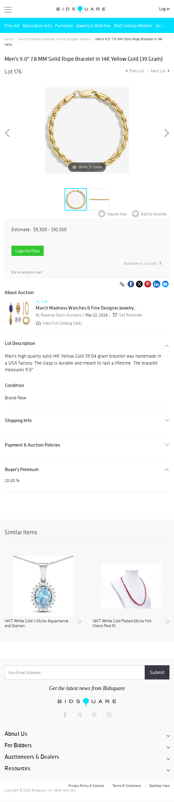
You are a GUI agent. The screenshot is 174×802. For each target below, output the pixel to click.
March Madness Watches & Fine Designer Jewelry (54, 39)
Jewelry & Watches (93, 25)
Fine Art (12, 25)
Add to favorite (153, 214)
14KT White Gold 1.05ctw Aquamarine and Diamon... (36, 624)
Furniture (64, 25)
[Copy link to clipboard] (122, 284)
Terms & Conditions (126, 786)
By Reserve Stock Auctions (58, 315)
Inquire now (117, 214)
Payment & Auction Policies (32, 445)
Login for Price (27, 251)
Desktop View (159, 786)
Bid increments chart (26, 272)
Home (9, 39)
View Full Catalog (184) (58, 323)
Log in (164, 9)
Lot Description (20, 343)
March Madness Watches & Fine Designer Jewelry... (86, 308)
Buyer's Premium (22, 469)
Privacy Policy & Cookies (86, 786)
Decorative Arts (37, 25)
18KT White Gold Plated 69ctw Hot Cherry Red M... (122, 624)
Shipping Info (18, 420)
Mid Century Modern (133, 25)
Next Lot (160, 71)
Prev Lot (134, 71)
